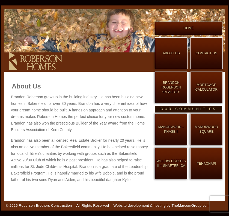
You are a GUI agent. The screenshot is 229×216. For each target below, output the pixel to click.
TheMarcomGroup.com (191, 205)
